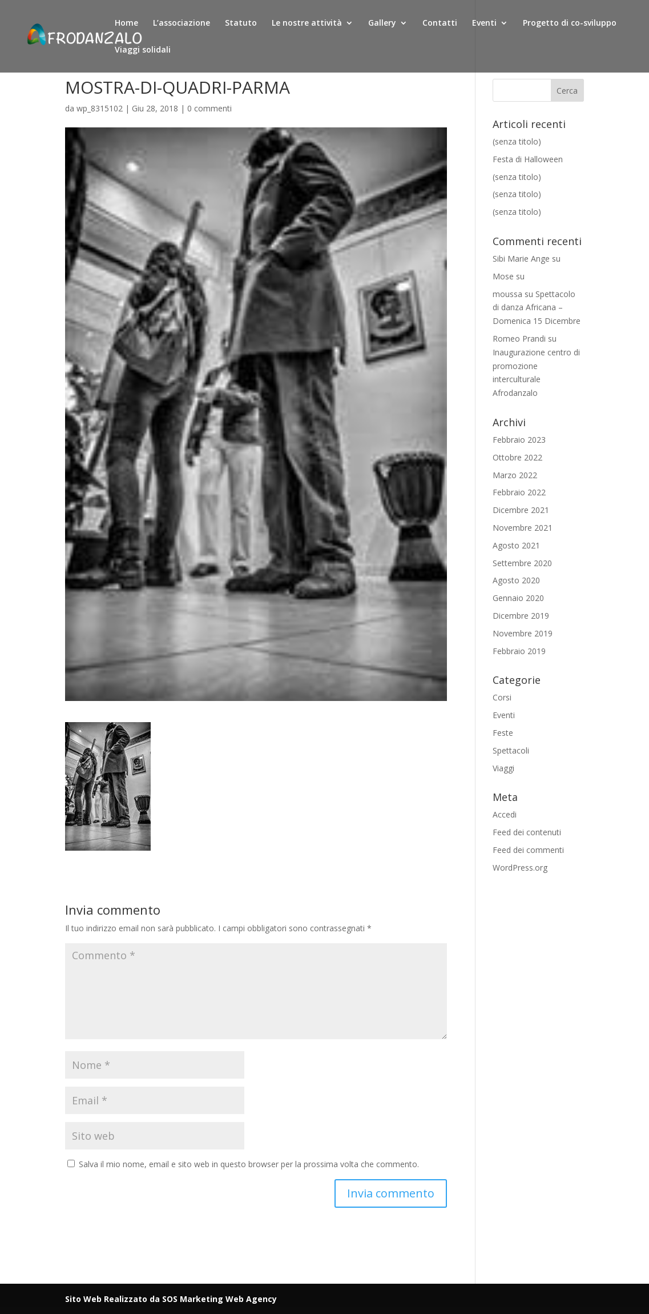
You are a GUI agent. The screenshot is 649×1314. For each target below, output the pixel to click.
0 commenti (209, 108)
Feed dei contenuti (527, 832)
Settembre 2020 (522, 563)
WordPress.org (520, 867)
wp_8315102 (99, 108)
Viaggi (503, 768)
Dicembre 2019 (521, 615)
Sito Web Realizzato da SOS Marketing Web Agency (171, 1298)
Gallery (382, 23)
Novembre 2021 (523, 527)
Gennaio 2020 (518, 597)
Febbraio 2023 (519, 439)
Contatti (439, 23)
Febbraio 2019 (519, 651)
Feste (503, 732)
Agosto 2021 (516, 545)
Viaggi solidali (143, 50)
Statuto (241, 23)
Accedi (505, 814)
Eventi (484, 23)
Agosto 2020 (516, 580)
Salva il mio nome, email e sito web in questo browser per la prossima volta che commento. (249, 1164)
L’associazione (181, 23)
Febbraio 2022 (519, 492)
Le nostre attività (307, 23)
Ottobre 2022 (517, 457)
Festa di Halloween (528, 159)
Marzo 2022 (515, 475)
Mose (503, 276)
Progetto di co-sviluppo (569, 23)
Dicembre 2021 (521, 509)
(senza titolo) (517, 141)
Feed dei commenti (528, 849)
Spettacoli (511, 750)
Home (126, 23)
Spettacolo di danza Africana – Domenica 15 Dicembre (537, 308)
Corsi (502, 697)
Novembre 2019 (523, 633)
